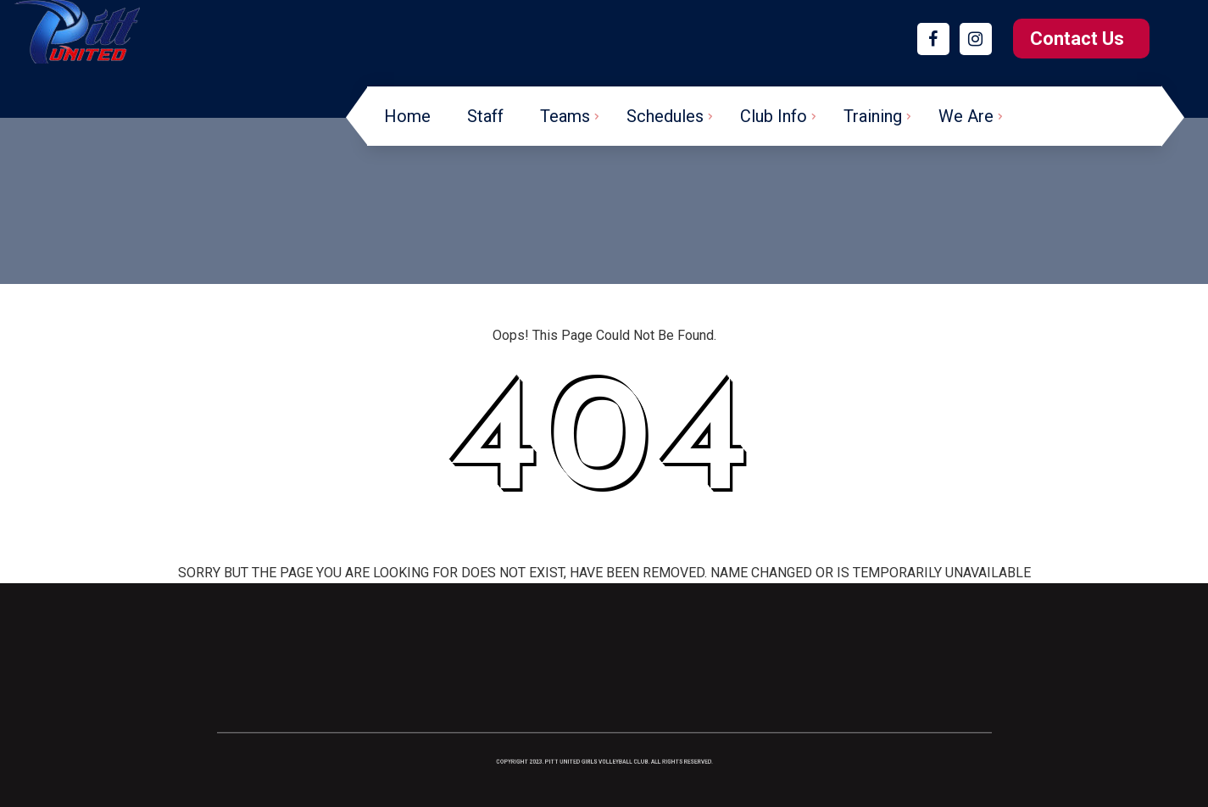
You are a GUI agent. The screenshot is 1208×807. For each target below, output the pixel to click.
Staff (485, 116)
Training (872, 116)
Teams (565, 116)
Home (407, 116)
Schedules (665, 116)
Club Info (773, 116)
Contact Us (1077, 38)
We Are (966, 116)
